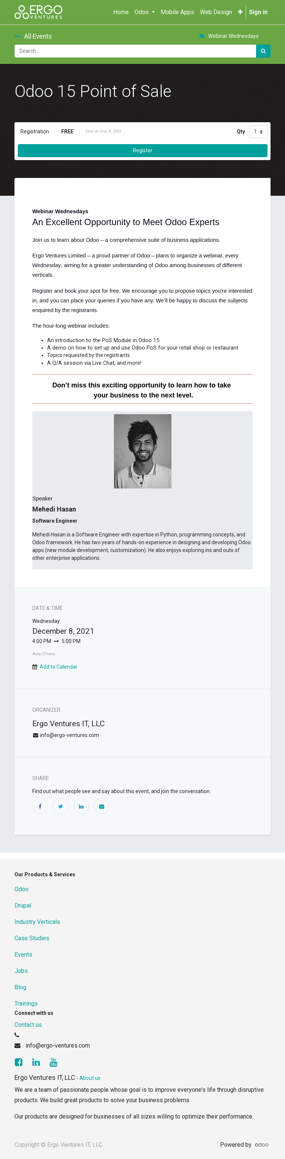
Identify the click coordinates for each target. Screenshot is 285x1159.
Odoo (21, 889)
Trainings (26, 1003)
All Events (33, 36)
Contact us (28, 1024)
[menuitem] (121, 12)
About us (90, 1078)
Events (23, 954)
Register (143, 150)
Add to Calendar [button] (59, 667)
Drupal (22, 905)
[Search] (263, 51)
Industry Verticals (37, 921)
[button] (240, 12)
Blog (20, 987)
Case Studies (31, 938)
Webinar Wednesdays (229, 36)
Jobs (21, 970)
